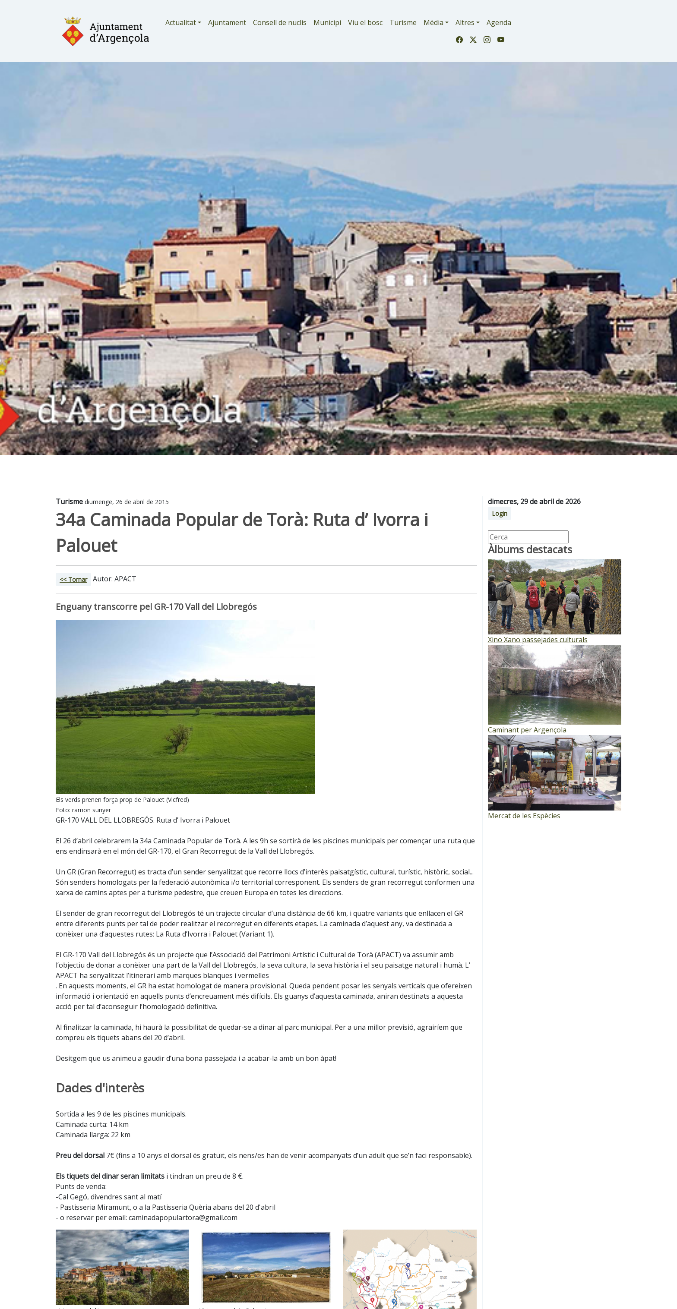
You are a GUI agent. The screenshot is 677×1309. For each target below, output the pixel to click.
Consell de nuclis (280, 22)
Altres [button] (465, 22)
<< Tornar (73, 579)
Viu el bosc (365, 22)
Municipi (327, 22)
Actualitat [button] (180, 22)
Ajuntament (227, 22)
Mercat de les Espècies (524, 815)
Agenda (499, 22)
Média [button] (433, 22)
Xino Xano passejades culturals (538, 639)
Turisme (403, 22)
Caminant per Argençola (527, 730)
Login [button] (499, 513)
